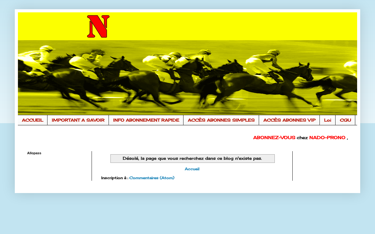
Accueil (192, 169)
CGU (345, 120)
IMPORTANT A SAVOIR (78, 120)
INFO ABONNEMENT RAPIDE (146, 120)
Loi (327, 120)
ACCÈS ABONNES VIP (289, 120)
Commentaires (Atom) (151, 178)
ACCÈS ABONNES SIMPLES (221, 120)
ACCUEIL (32, 120)
